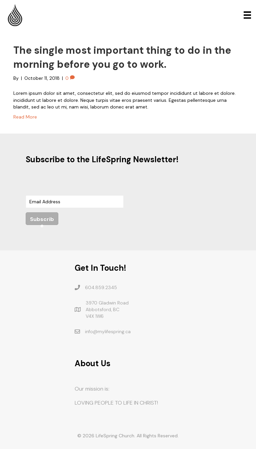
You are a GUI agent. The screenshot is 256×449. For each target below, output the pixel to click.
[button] (42, 218)
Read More (25, 117)
